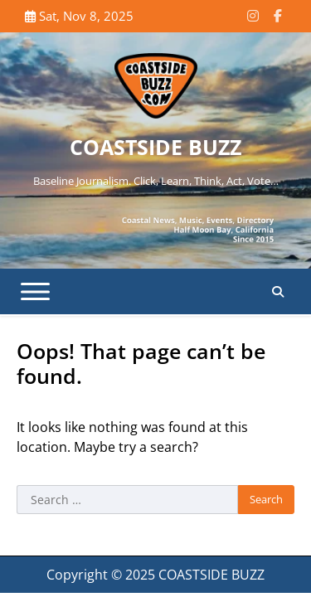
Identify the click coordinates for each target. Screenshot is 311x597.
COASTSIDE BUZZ (155, 147)
